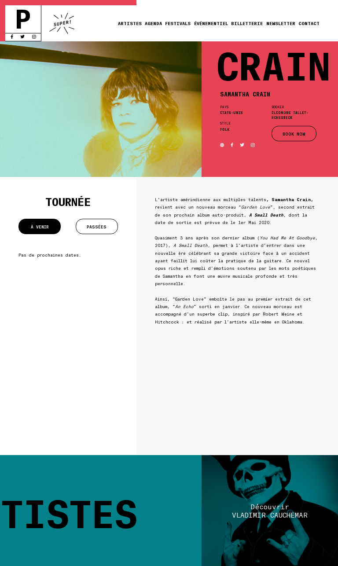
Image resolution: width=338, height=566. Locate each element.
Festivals (178, 23)
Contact (309, 23)
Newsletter (280, 23)
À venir (40, 226)
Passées (97, 226)
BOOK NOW (294, 133)
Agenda (153, 23)
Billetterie (247, 23)
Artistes (130, 23)
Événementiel (211, 23)
